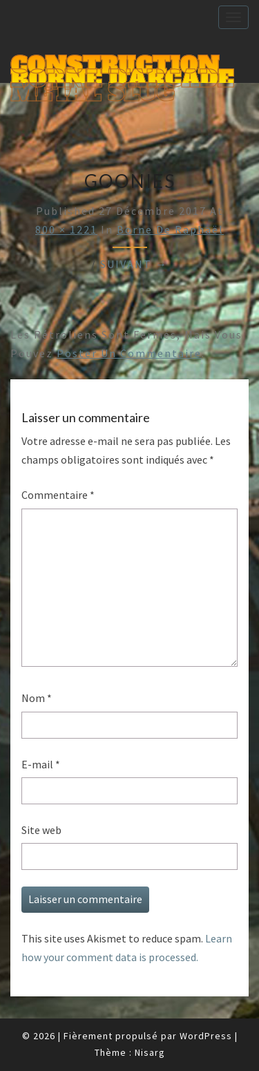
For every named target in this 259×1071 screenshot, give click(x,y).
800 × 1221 (66, 229)
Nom (36, 698)
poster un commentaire (129, 353)
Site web (41, 830)
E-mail (40, 764)
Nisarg (150, 1052)
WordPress (206, 1036)
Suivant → (134, 264)
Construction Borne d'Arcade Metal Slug (121, 66)
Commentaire (58, 495)
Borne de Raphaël (170, 229)
